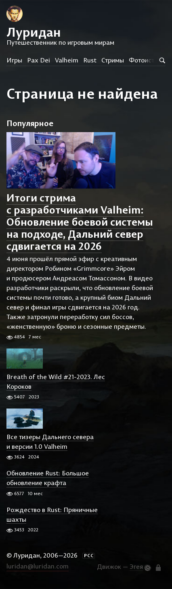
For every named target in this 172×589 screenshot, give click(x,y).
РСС (89, 555)
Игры (14, 60)
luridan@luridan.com (37, 566)
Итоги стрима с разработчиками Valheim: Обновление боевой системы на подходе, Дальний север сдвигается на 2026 (79, 222)
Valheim (66, 60)
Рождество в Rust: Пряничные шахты (52, 514)
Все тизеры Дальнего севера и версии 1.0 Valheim (50, 441)
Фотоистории (149, 60)
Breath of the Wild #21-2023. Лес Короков (55, 381)
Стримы (112, 60)
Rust (89, 60)
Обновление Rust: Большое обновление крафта (47, 478)
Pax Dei (38, 60)
